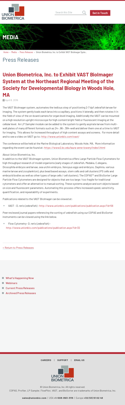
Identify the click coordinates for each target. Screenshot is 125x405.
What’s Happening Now (20, 278)
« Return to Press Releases (18, 247)
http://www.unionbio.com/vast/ (60, 136)
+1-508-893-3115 (63, 397)
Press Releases (26, 52)
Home (5, 52)
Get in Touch (100, 13)
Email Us (79, 360)
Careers (46, 360)
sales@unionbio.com (34, 397)
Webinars (11, 283)
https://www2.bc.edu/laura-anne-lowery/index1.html (74, 147)
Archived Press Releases (21, 293)
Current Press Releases (20, 288)
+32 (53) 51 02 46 (93, 397)
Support (62, 360)
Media (14, 52)
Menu (119, 13)
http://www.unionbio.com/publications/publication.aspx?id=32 (43, 227)
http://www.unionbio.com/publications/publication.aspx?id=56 (76, 205)
